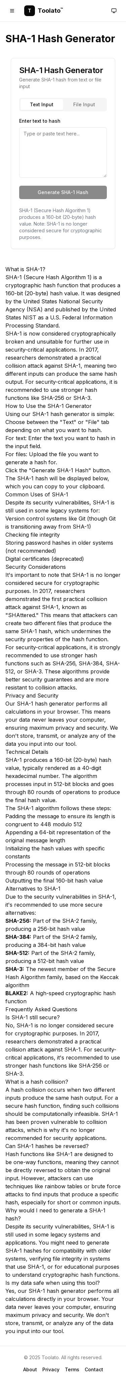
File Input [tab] (84, 104)
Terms (72, 1369)
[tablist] (63, 104)
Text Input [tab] (41, 104)
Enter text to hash (39, 121)
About (30, 1369)
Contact (94, 1369)
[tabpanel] (63, 147)
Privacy (50, 1369)
